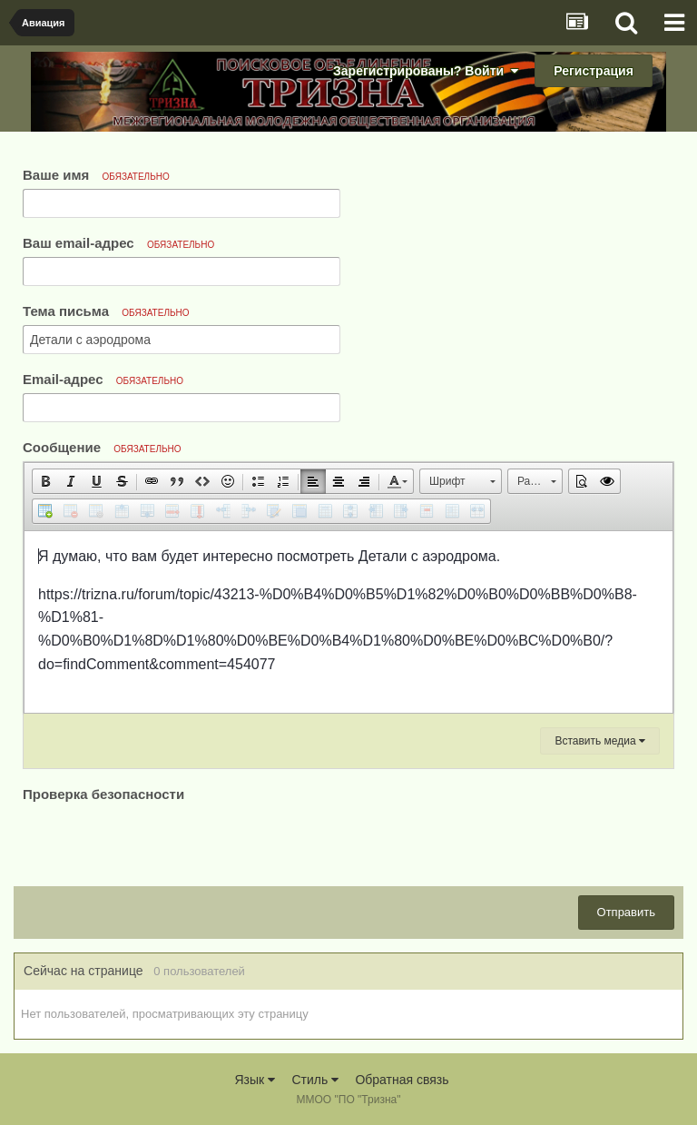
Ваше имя (96, 175)
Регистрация (593, 71)
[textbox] (348, 622)
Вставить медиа (600, 741)
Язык (254, 1079)
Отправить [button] (626, 912)
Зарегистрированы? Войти (425, 71)
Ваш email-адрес (118, 243)
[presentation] (161, 841)
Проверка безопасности (103, 794)
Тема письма (106, 311)
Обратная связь (401, 1079)
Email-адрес (103, 379)
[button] (45, 481)
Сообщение (102, 447)
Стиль (315, 1079)
